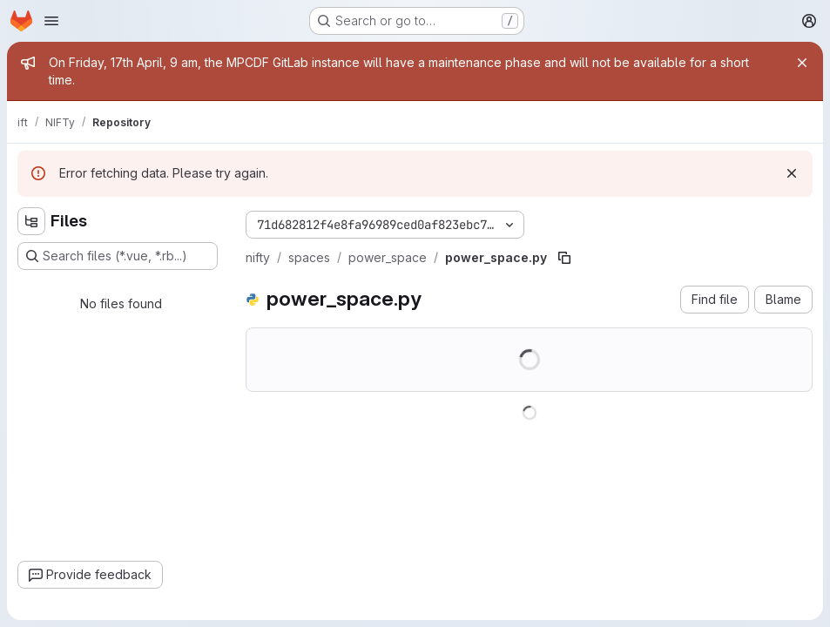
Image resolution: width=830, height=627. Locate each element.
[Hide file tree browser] (31, 221)
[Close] (802, 62)
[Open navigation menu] (51, 21)
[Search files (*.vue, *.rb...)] (117, 256)
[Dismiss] (791, 173)
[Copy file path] (564, 258)
